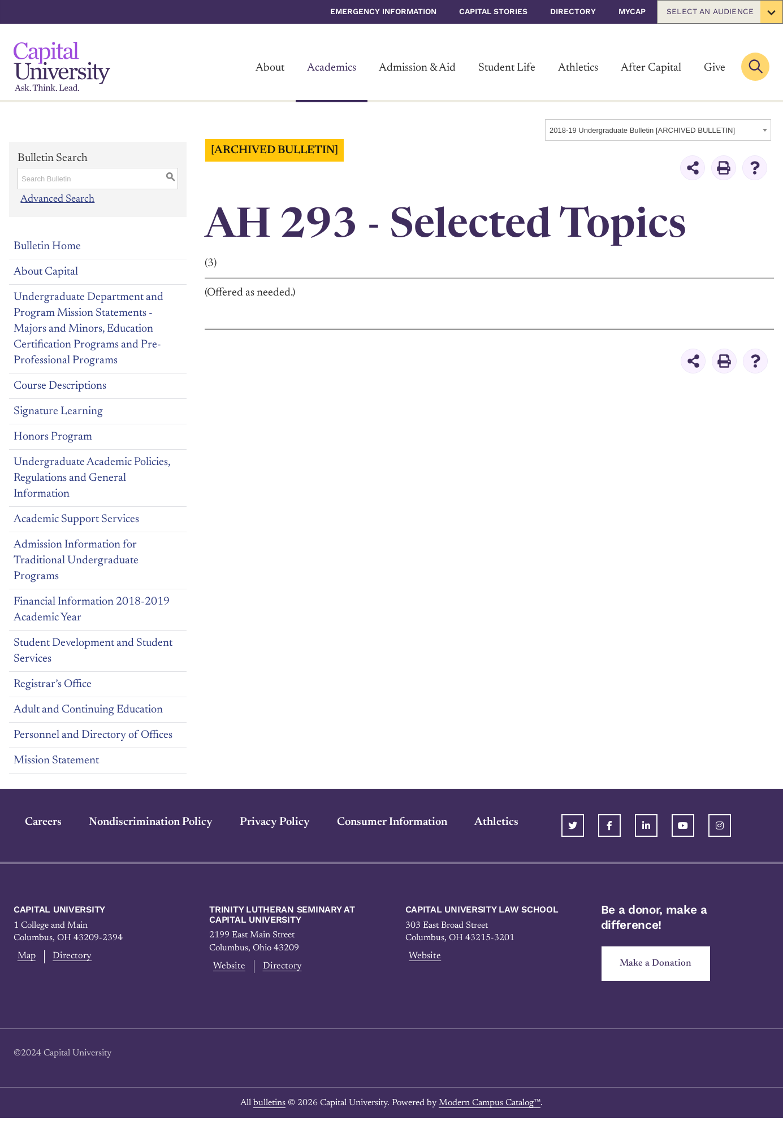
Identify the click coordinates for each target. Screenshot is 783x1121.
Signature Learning (58, 411)
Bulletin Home (47, 246)
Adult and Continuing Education (88, 709)
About (270, 67)
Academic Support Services (76, 519)
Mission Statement (56, 760)
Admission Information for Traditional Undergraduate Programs (76, 560)
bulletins (269, 1105)
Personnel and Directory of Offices (93, 735)
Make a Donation (659, 965)
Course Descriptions (60, 386)
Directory (573, 11)
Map (25, 957)
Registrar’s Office (53, 684)
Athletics (578, 67)
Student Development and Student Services (93, 650)
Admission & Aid (417, 67)
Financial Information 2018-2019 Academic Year (92, 609)
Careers (32, 822)
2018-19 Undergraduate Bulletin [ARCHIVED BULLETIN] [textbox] (642, 130)
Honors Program (53, 436)
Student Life (506, 67)
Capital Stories (493, 11)
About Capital (46, 271)
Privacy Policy (263, 822)
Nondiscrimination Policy (139, 822)
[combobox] (658, 130)
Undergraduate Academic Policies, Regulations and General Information (92, 478)
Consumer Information (381, 822)
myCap (632, 11)
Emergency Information (383, 11)
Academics (331, 67)
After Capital (651, 67)
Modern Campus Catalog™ (489, 1105)
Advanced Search (58, 199)
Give (714, 67)
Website (227, 968)
